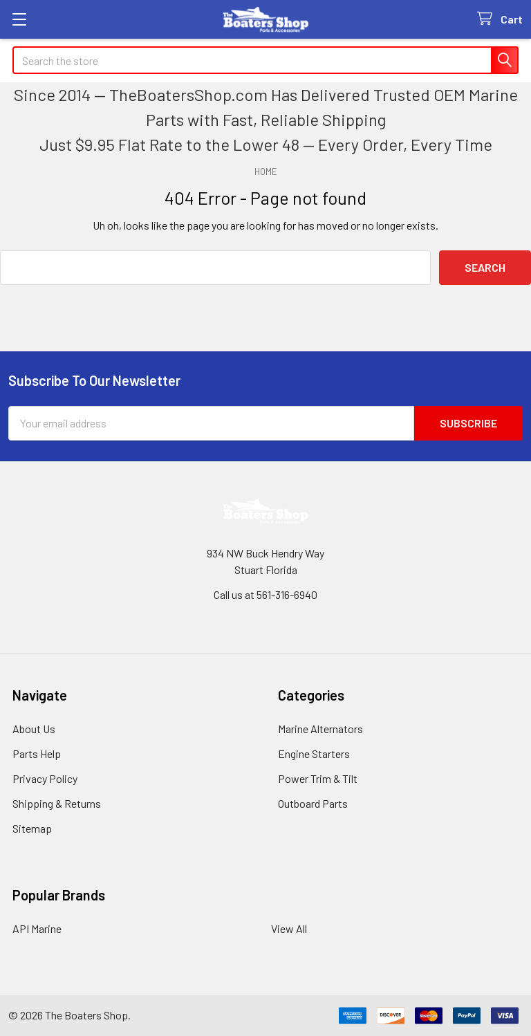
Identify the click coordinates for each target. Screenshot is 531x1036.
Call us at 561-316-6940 (265, 594)
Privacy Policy (44, 778)
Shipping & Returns (56, 803)
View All (289, 928)
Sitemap (32, 828)
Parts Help (36, 753)
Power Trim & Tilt (317, 778)
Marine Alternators (320, 728)
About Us (33, 728)
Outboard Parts (313, 803)
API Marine (37, 928)
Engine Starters (314, 753)
